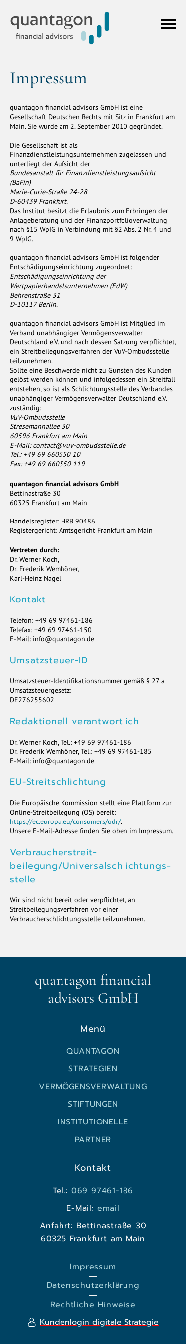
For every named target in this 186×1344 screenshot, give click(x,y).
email (108, 1208)
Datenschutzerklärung (93, 1285)
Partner (93, 1140)
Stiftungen (93, 1104)
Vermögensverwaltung (93, 1087)
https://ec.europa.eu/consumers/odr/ (65, 822)
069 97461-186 (102, 1190)
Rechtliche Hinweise (92, 1305)
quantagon (92, 1051)
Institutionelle (93, 1122)
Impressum (93, 1266)
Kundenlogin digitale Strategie (99, 1322)
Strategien (92, 1069)
